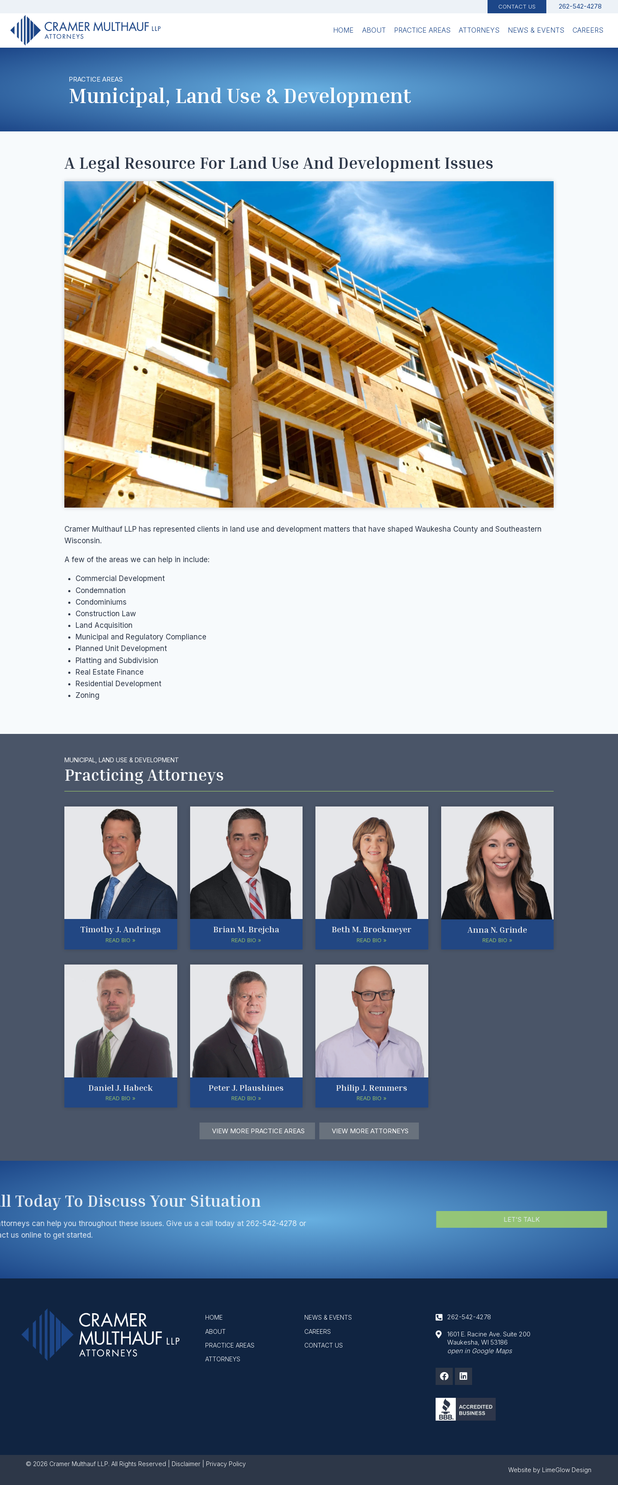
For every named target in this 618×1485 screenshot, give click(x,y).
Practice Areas (422, 30)
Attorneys (479, 30)
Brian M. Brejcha (246, 929)
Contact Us (517, 6)
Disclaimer (186, 1463)
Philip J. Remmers (371, 1087)
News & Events (536, 30)
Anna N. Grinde (497, 929)
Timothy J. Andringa (120, 929)
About (374, 30)
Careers (588, 30)
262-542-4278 (56, 1223)
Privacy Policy (226, 1463)
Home (343, 30)
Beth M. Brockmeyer (372, 929)
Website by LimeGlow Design (549, 1469)
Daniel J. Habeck (120, 1087)
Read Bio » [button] (121, 940)
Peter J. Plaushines (246, 1087)
